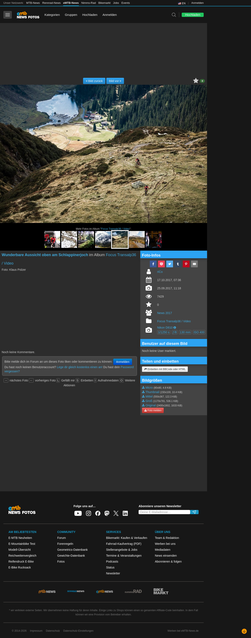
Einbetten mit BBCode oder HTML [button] (165, 369)
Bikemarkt (104, 2)
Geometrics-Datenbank (72, 549)
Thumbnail (152, 392)
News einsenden (166, 555)
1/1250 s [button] (163, 332)
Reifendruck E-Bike (21, 561)
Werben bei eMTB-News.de (183, 630)
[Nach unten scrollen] (244, 631)
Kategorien (52, 14)
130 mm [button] (185, 332)
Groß (149, 401)
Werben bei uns (165, 543)
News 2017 (164, 313)
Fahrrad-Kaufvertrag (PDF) (123, 543)
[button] (174, 327)
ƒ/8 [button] (175, 332)
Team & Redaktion (167, 538)
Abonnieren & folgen (168, 561)
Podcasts (112, 561)
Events (125, 2)
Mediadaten (162, 549)
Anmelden (197, 2)
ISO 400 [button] (199, 332)
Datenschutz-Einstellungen (78, 630)
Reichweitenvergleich (22, 555)
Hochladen (89, 14)
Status (110, 567)
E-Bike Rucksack (19, 567)
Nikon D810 (165, 327)
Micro (149, 387)
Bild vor (115, 81)
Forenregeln (65, 543)
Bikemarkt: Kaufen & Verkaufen (126, 538)
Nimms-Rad (88, 2)
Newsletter (113, 573)
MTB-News (33, 2)
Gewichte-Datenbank (71, 555)
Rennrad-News (51, 2)
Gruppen (71, 14)
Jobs (116, 2)
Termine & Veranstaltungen (124, 555)
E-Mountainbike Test (21, 543)
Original (151, 405)
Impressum (36, 630)
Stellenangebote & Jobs (121, 549)
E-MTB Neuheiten (20, 538)
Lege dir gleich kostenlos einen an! (79, 367)
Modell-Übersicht (19, 549)
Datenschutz (53, 630)
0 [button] (202, 80)
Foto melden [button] (152, 410)
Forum (61, 538)
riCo (160, 271)
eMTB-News (71, 2)
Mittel (149, 396)
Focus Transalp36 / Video (115, 228)
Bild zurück (94, 81)
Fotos (61, 561)
